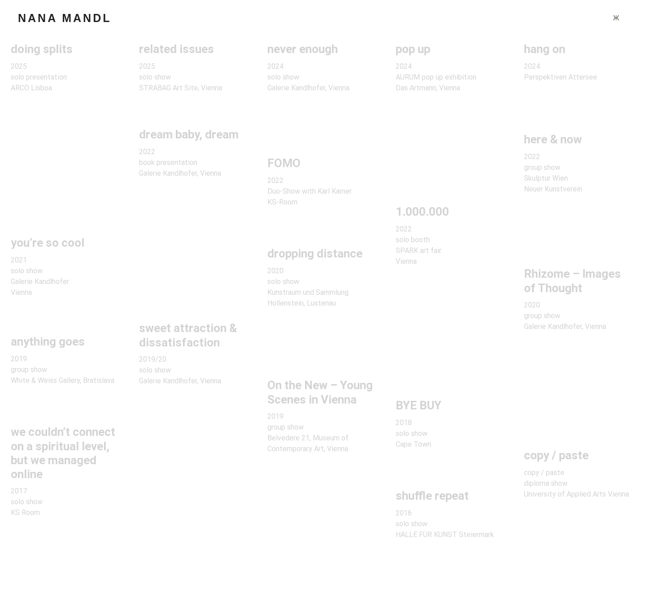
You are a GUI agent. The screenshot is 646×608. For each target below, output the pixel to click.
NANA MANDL (65, 18)
